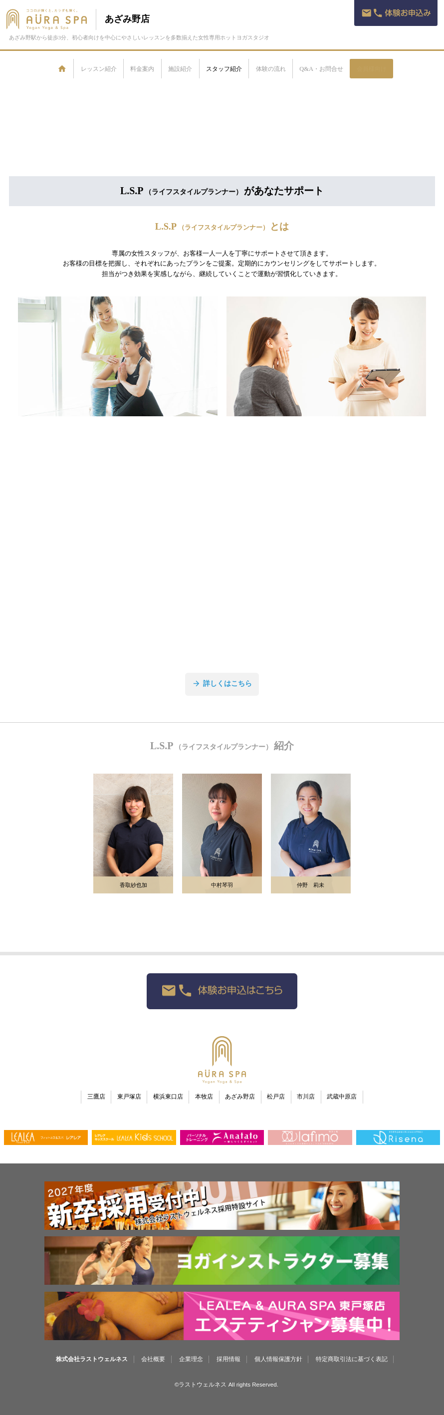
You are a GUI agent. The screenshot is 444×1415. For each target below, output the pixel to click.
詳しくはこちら (221, 683)
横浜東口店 (168, 1097)
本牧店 (204, 1097)
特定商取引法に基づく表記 (352, 1359)
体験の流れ (271, 68)
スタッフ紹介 (224, 68)
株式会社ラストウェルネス (92, 1359)
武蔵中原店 (342, 1097)
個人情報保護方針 (278, 1359)
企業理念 (191, 1359)
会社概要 (153, 1359)
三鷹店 (96, 1097)
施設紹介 (180, 68)
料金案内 (142, 68)
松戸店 (276, 1097)
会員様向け (372, 68)
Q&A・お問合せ (321, 68)
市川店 (306, 1097)
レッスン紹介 (99, 68)
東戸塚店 (129, 1097)
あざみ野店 (127, 19)
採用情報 (228, 1359)
